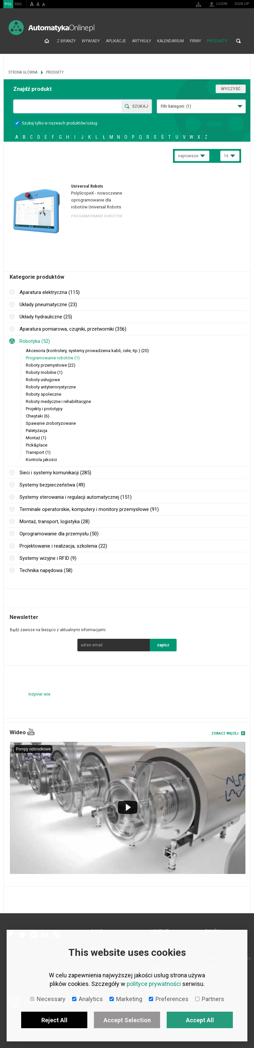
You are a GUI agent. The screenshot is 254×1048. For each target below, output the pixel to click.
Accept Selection (127, 1020)
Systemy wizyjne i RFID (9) (48, 558)
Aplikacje (116, 41)
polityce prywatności (154, 983)
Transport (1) (38, 452)
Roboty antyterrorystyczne (51, 386)
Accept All (200, 1020)
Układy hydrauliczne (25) (46, 317)
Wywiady (91, 41)
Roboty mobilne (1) (44, 372)
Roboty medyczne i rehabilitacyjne (58, 401)
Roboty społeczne (43, 394)
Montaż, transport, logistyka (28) (55, 521)
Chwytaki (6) (37, 416)
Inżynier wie (39, 694)
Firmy (195, 41)
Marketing (125, 998)
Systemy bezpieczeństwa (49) (52, 485)
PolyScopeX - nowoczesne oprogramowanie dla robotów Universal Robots (96, 200)
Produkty (217, 41)
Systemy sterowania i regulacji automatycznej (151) (76, 497)
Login (221, 4)
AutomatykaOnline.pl (51, 27)
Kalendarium (170, 41)
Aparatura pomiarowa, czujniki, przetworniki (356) (73, 329)
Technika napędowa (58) (46, 570)
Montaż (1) (36, 437)
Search (238, 41)
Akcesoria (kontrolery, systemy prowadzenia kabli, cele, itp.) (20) (87, 350)
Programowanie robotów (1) (53, 357)
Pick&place (36, 445)
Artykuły (141, 41)
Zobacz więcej (224, 733)
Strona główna (47, 41)
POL (8, 4)
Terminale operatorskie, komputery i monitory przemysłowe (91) (89, 509)
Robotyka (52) (35, 341)
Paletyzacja (36, 430)
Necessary (47, 998)
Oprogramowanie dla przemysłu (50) (59, 534)
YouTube (31, 732)
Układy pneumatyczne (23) (48, 304)
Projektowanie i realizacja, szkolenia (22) (63, 546)
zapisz (163, 645)
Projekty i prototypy (44, 408)
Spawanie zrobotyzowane (51, 423)
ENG (18, 4)
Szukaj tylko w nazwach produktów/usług (56, 123)
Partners (209, 998)
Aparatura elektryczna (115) (50, 292)
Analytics (87, 998)
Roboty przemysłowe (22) (50, 365)
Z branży (66, 41)
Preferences (169, 998)
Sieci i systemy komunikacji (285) (55, 473)
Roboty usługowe (43, 379)
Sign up (241, 4)
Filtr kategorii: (176, 106)
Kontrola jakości (41, 459)
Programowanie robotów (96, 216)
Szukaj (140, 106)
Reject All (54, 1020)
